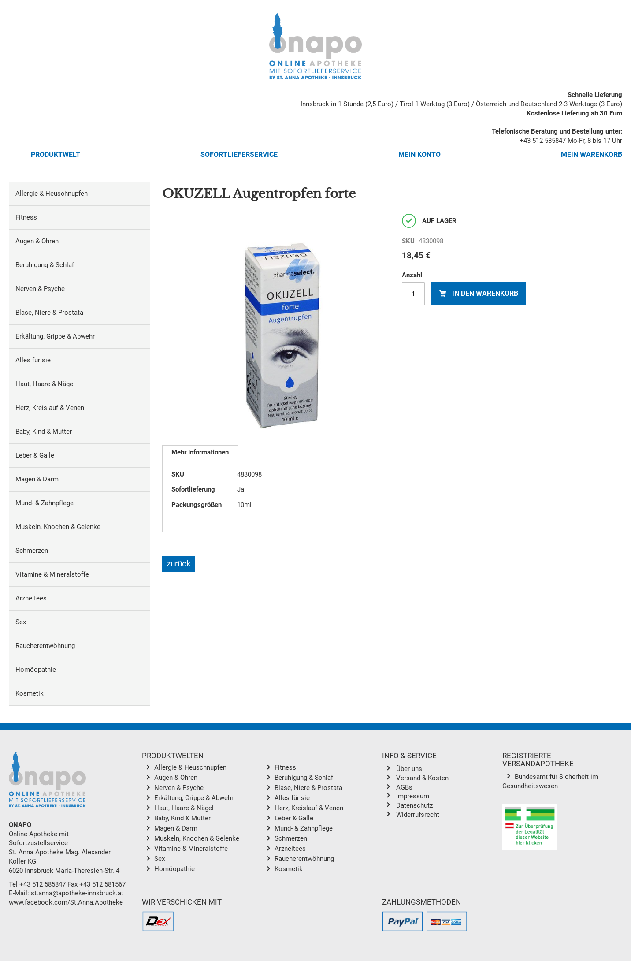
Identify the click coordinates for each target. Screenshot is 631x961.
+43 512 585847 (543, 141)
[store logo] (315, 46)
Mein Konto (419, 154)
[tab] (200, 452)
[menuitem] (79, 194)
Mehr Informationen (200, 452)
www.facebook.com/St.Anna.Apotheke (66, 902)
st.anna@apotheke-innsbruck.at (77, 893)
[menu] (79, 444)
